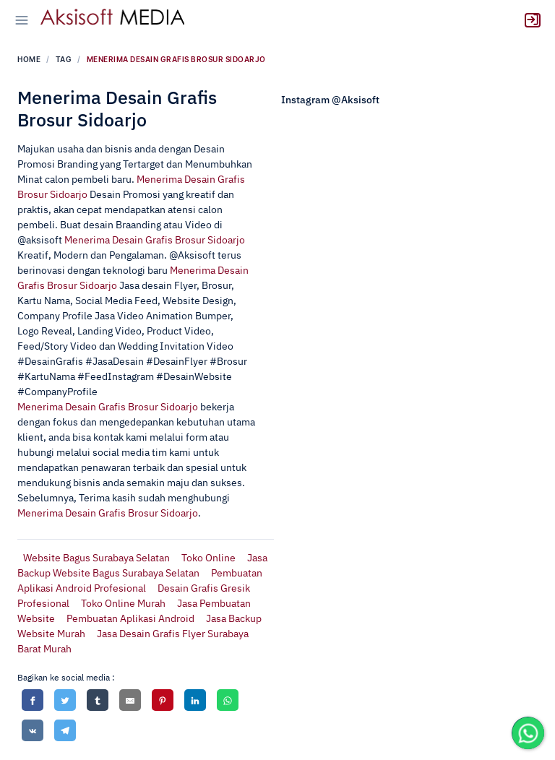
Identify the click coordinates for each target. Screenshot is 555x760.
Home (28, 59)
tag (64, 59)
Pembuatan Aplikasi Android (130, 619)
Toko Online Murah (123, 604)
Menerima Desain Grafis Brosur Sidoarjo (154, 241)
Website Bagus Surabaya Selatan (96, 558)
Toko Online (208, 558)
